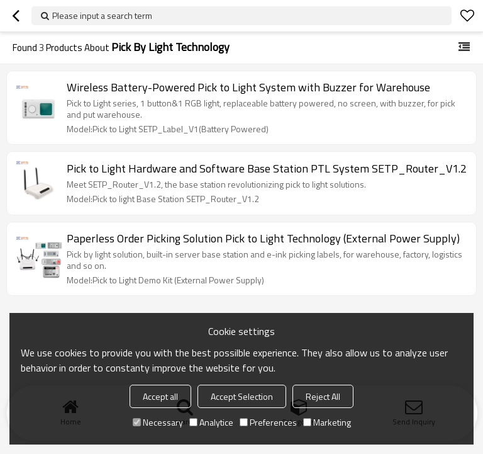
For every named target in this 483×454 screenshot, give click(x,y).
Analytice (211, 422)
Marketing (327, 422)
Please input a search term (102, 15)
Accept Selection (242, 396)
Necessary (158, 422)
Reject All (323, 396)
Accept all (160, 396)
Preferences (268, 422)
